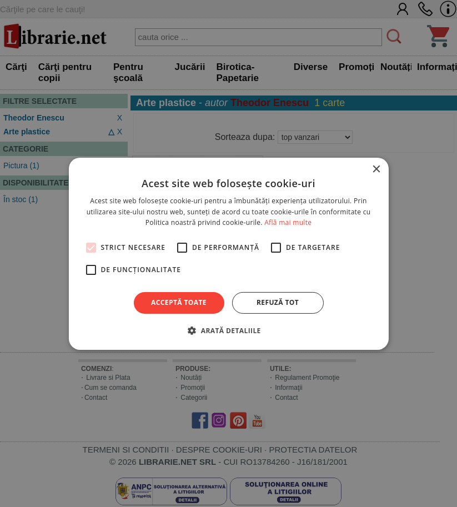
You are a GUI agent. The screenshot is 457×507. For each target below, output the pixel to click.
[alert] (228, 253)
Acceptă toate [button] (179, 302)
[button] (228, 330)
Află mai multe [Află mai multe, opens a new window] (288, 222)
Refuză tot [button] (278, 302)
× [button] (376, 169)
